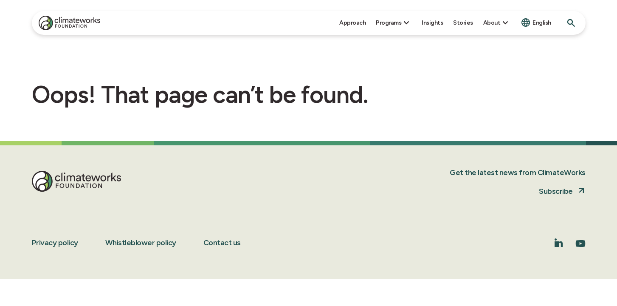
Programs (388, 22)
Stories (463, 22)
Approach (352, 22)
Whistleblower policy (140, 242)
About (492, 22)
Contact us (222, 242)
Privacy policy (55, 242)
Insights (432, 22)
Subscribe (556, 191)
